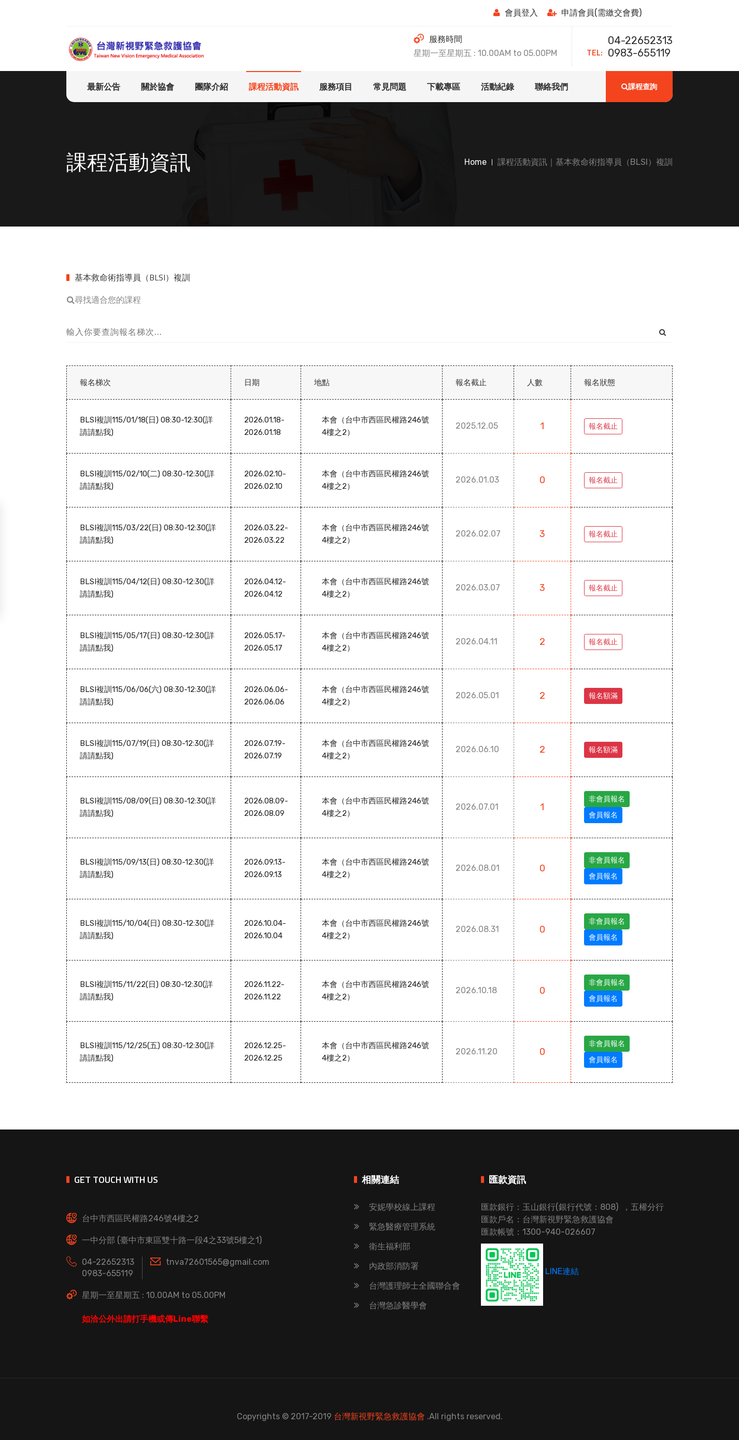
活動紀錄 (497, 86)
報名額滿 (603, 695)
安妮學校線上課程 (394, 1207)
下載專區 (443, 86)
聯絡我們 (551, 86)
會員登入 (515, 13)
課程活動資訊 (274, 86)
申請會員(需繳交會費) (594, 13)
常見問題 (389, 86)
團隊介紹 (211, 86)
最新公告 (103, 86)
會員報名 (603, 815)
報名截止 (603, 426)
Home (475, 162)
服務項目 (335, 86)
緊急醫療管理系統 (394, 1227)
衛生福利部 (382, 1246)
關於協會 (157, 86)
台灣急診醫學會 (390, 1305)
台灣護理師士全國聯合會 (407, 1286)
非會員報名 (607, 799)
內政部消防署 (386, 1266)
